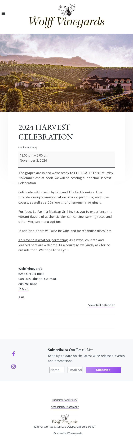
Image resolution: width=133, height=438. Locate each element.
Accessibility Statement (65, 406)
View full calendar (101, 305)
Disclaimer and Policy (64, 400)
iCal (21, 297)
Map (23, 289)
